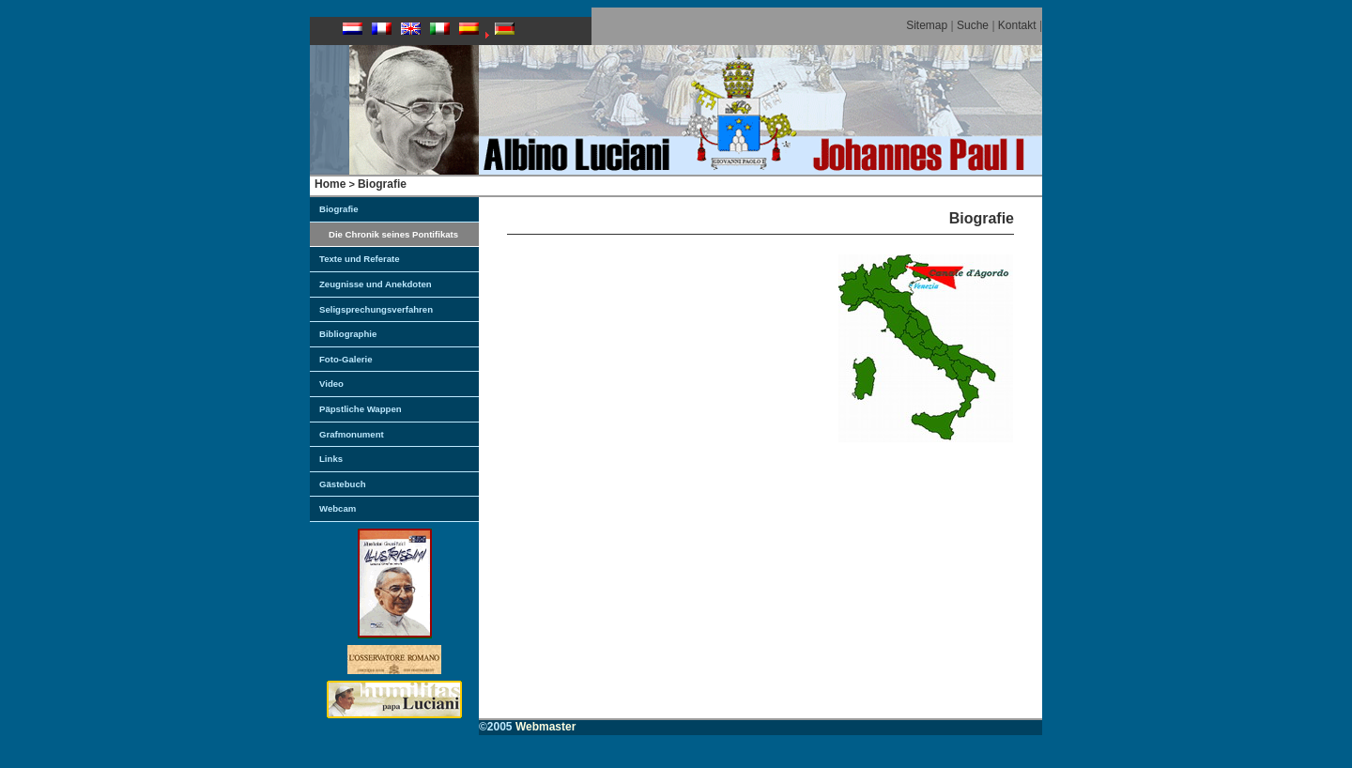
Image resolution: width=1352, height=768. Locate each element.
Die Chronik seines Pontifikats (393, 234)
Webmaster (545, 726)
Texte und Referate (359, 258)
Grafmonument (351, 434)
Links (331, 458)
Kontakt (1017, 25)
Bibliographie (347, 334)
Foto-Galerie (346, 359)
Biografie (382, 184)
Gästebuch (342, 484)
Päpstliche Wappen (360, 409)
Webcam (337, 508)
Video (331, 383)
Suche (973, 25)
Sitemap (926, 25)
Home (330, 184)
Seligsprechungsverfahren (376, 309)
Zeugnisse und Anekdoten (375, 284)
